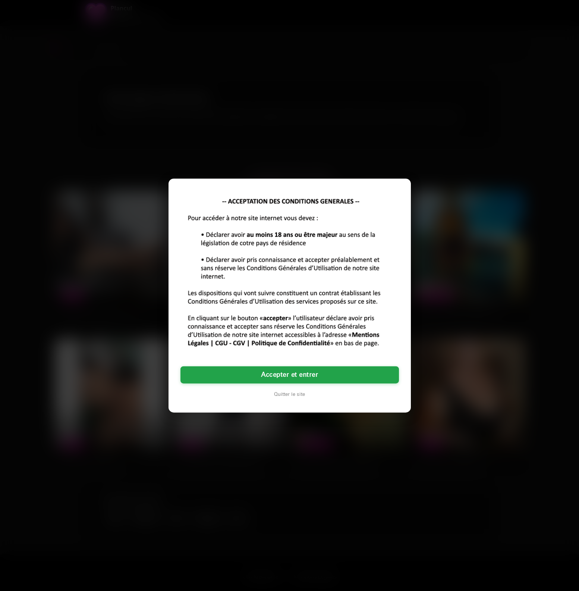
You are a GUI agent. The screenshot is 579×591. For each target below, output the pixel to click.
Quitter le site (289, 394)
